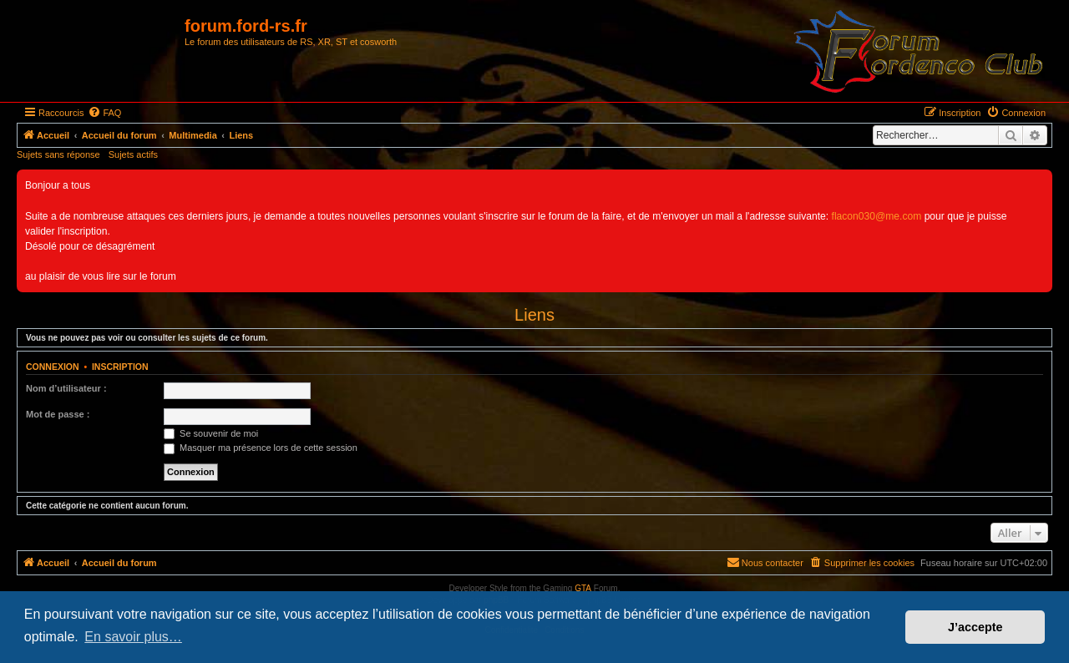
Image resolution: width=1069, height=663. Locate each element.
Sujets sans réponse (58, 154)
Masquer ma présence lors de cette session (260, 448)
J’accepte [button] (975, 627)
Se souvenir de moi (211, 433)
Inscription (120, 367)
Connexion (52, 367)
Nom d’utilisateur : (66, 388)
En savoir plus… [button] (133, 637)
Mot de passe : (57, 414)
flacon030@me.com (877, 216)
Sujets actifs (133, 154)
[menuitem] (104, 113)
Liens (534, 315)
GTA (583, 588)
